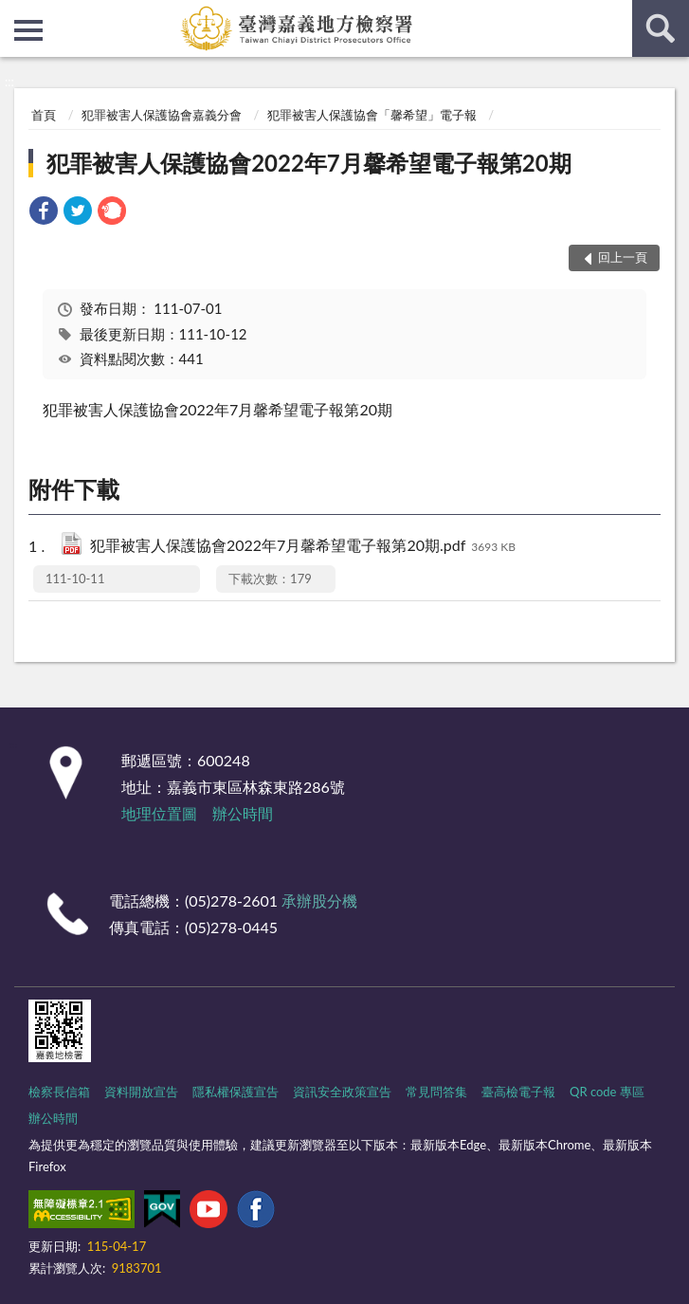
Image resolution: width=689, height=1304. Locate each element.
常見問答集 (436, 1091)
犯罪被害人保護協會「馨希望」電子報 (372, 114)
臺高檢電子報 (518, 1091)
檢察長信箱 (59, 1091)
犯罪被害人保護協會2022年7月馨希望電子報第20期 (308, 162)
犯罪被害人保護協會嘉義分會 (162, 114)
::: (15, 14)
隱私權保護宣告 (235, 1091)
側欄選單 (28, 30)
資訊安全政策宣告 (342, 1091)
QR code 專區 (607, 1091)
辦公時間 (242, 813)
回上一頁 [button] (622, 257)
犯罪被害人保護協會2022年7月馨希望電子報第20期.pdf (303, 547)
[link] (43, 213)
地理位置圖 (159, 813)
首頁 (43, 114)
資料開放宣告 (141, 1091)
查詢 (660, 28)
